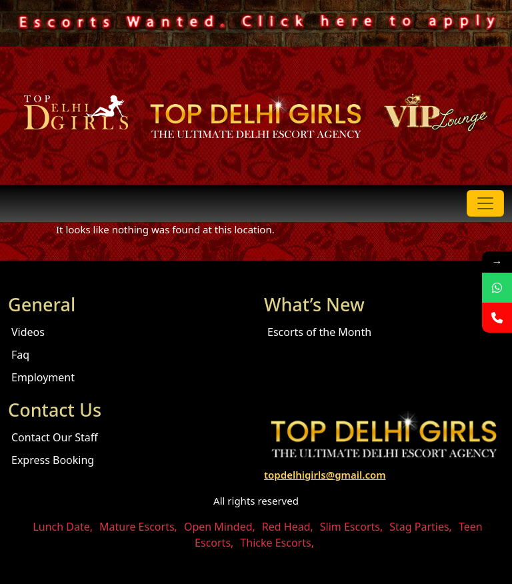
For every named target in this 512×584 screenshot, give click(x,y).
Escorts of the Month (319, 332)
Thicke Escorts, (277, 542)
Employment (43, 377)
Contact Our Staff (54, 437)
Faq (20, 354)
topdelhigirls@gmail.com (325, 474)
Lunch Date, (63, 526)
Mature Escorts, (138, 526)
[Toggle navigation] (485, 203)
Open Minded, (219, 526)
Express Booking (52, 460)
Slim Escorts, (351, 526)
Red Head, (287, 526)
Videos (28, 332)
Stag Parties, (420, 526)
